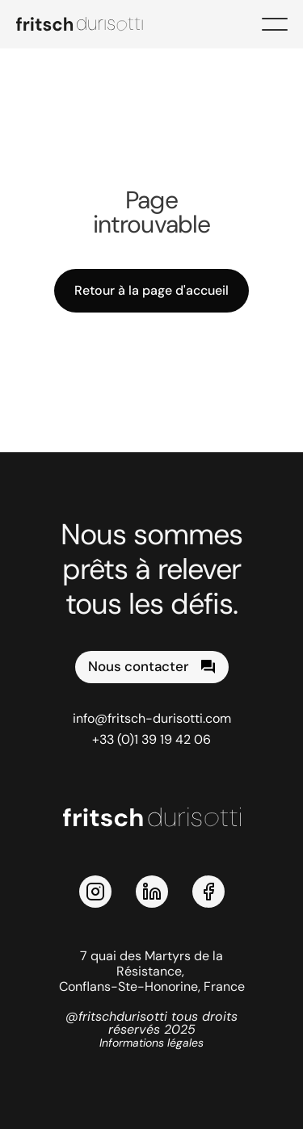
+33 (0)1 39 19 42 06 (151, 739)
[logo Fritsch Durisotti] (89, 24)
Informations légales (151, 1042)
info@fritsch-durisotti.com (152, 718)
